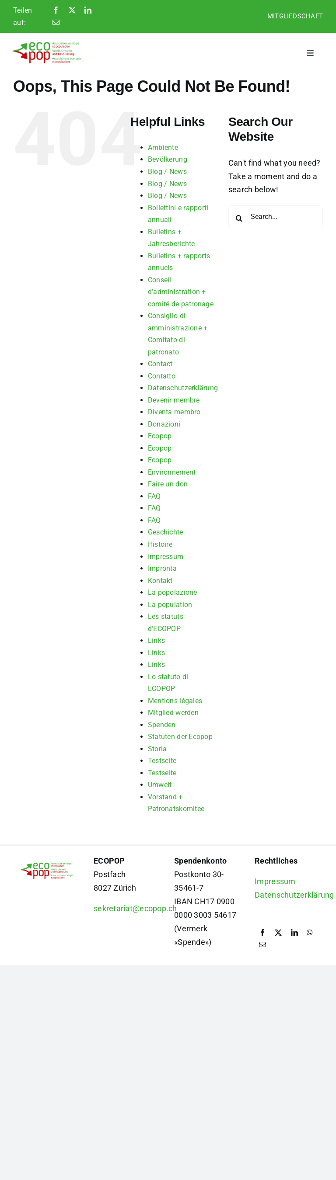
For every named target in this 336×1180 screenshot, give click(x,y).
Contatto (161, 376)
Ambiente (163, 147)
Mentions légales (175, 701)
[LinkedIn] (88, 10)
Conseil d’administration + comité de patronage (181, 292)
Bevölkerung (167, 159)
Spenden (162, 725)
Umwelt (160, 785)
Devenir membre (174, 400)
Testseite (162, 761)
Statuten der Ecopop (180, 736)
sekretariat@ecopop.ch (135, 908)
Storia (157, 749)
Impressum (165, 556)
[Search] (239, 218)
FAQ (154, 496)
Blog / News (167, 171)
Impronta (162, 568)
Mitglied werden (173, 712)
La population (170, 604)
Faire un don (168, 484)
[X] (72, 10)
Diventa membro (174, 412)
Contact (160, 364)
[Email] (56, 23)
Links (156, 640)
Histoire (160, 544)
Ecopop (160, 436)
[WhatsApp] (309, 933)
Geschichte (165, 532)
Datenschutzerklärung (183, 388)
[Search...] (275, 216)
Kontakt (160, 580)
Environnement (172, 472)
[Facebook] (56, 10)
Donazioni (164, 424)
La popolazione (172, 592)
